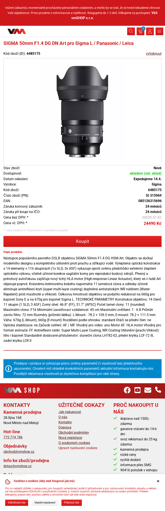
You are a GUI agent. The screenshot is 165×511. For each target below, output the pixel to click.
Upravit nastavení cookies (77, 448)
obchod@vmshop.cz (18, 452)
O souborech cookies (74, 443)
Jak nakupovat (69, 412)
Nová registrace (70, 438)
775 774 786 (13, 437)
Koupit (82, 241)
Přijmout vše (71, 502)
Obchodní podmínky (73, 432)
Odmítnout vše (16, 502)
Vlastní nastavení (44, 502)
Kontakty (65, 422)
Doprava (64, 427)
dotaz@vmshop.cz (17, 466)
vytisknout (154, 54)
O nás (62, 417)
